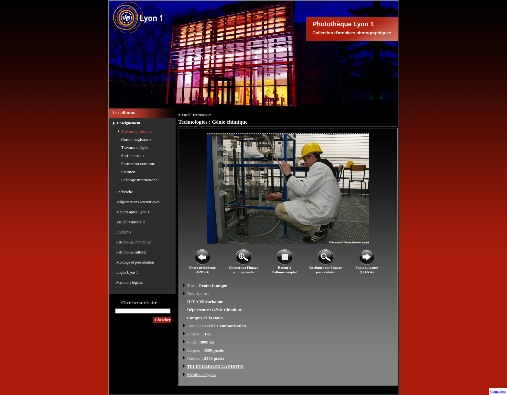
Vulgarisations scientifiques (138, 202)
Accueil (184, 114)
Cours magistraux (136, 139)
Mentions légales (129, 282)
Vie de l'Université (131, 222)
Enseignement (129, 123)
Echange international (140, 179)
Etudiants (123, 232)
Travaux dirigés (134, 147)
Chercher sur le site (139, 302)
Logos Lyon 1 (127, 272)
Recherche (124, 192)
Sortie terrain (132, 155)
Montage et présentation (135, 262)
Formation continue (138, 163)
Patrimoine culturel (131, 252)
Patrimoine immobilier (134, 242)
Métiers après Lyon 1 (132, 212)
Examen (128, 171)
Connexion (498, 391)
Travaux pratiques (136, 131)
